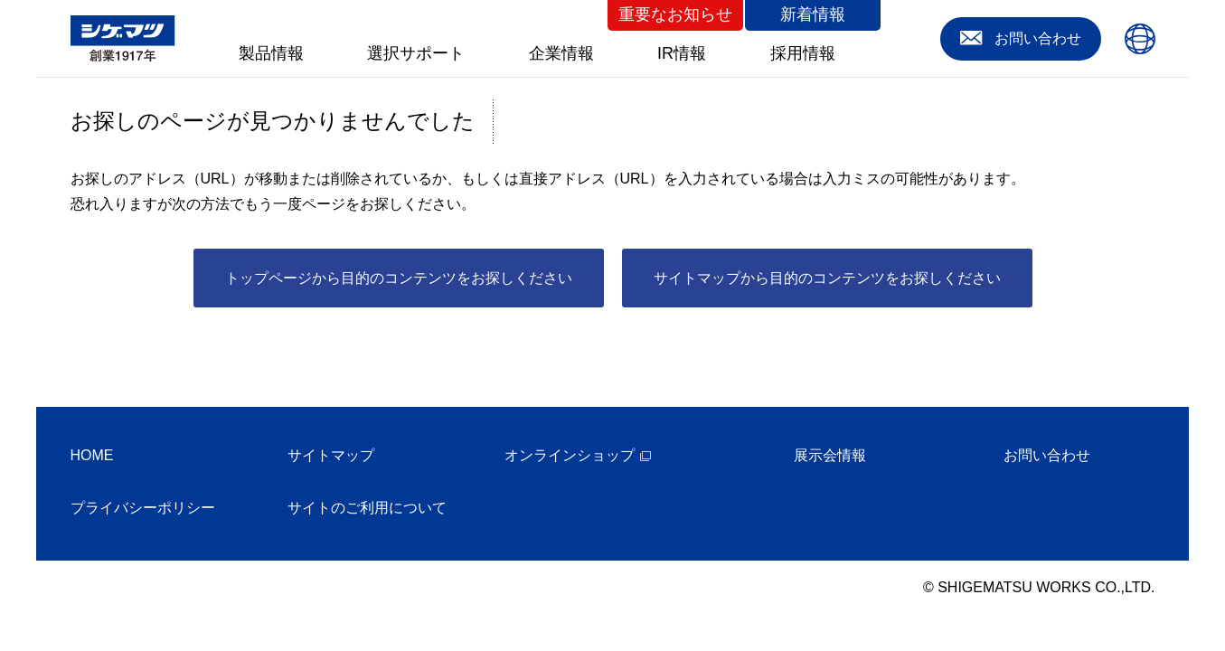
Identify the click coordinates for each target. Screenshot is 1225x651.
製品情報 (271, 53)
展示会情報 (830, 455)
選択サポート (416, 53)
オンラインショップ (569, 455)
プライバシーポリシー (143, 507)
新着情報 (812, 14)
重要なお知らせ (675, 14)
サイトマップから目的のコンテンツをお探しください (827, 278)
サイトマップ (330, 455)
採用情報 (802, 53)
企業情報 (561, 53)
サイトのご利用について (367, 507)
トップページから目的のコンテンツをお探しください (398, 278)
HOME (92, 455)
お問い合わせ (1047, 455)
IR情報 (681, 53)
